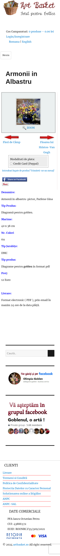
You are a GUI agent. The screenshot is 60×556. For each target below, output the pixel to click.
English (27, 41)
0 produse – (41, 31)
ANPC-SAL (9, 504)
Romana (14, 41)
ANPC (6, 498)
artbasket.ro (21, 544)
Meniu (5, 55)
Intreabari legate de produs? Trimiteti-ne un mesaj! (28, 170)
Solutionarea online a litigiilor (22, 493)
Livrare (7, 472)
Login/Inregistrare (18, 36)
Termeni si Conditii (15, 478)
